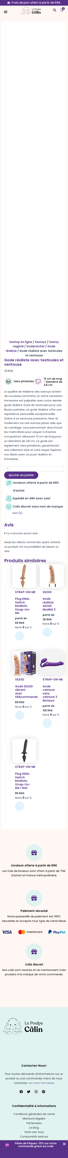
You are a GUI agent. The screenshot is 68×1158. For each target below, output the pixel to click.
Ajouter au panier (21, 475)
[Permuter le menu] (5, 12)
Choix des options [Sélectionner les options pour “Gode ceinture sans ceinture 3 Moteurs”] (47, 723)
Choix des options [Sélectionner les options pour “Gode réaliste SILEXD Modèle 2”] (47, 632)
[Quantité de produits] (34, 469)
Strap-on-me (25, 592)
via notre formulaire (41, 1083)
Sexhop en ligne (20, 342)
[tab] (38, 513)
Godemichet (35, 346)
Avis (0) (17, 513)
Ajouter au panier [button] (19, 715)
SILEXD (47, 592)
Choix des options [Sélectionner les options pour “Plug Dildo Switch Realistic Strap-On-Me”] (19, 635)
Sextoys (40, 342)
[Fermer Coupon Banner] (64, 1144)
